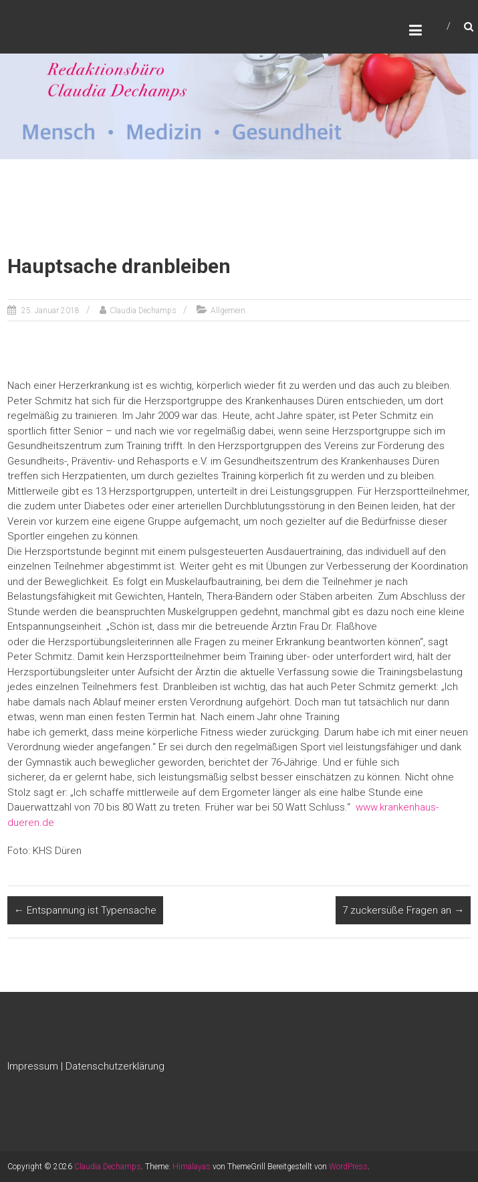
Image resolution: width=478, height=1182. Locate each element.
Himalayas (191, 1166)
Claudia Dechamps (143, 310)
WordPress (348, 1166)
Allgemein (228, 310)
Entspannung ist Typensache (85, 910)
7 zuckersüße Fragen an (403, 910)
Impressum (32, 1066)
